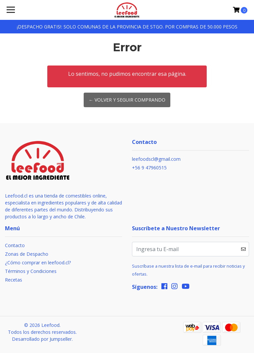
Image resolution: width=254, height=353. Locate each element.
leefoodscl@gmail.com (156, 159)
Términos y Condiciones (31, 271)
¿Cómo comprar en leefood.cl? (38, 262)
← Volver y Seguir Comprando (127, 100)
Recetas (13, 280)
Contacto (15, 245)
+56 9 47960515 (149, 167)
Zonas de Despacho (26, 254)
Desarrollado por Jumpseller (42, 339)
